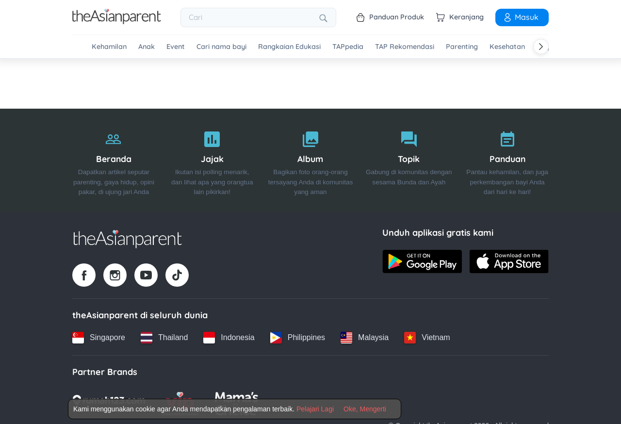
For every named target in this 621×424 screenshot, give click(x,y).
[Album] (310, 161)
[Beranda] (113, 161)
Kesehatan (507, 47)
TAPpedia (347, 47)
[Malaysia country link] (365, 337)
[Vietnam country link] (427, 337)
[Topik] (408, 161)
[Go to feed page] (116, 21)
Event (175, 47)
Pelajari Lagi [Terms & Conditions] (315, 409)
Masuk (521, 17)
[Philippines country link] (297, 337)
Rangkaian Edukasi (289, 47)
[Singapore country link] (98, 337)
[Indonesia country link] (228, 337)
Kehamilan (109, 47)
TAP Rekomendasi (404, 47)
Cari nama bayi (221, 47)
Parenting (462, 47)
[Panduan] (507, 161)
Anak (146, 47)
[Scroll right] (541, 46)
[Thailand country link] (164, 337)
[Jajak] (212, 161)
